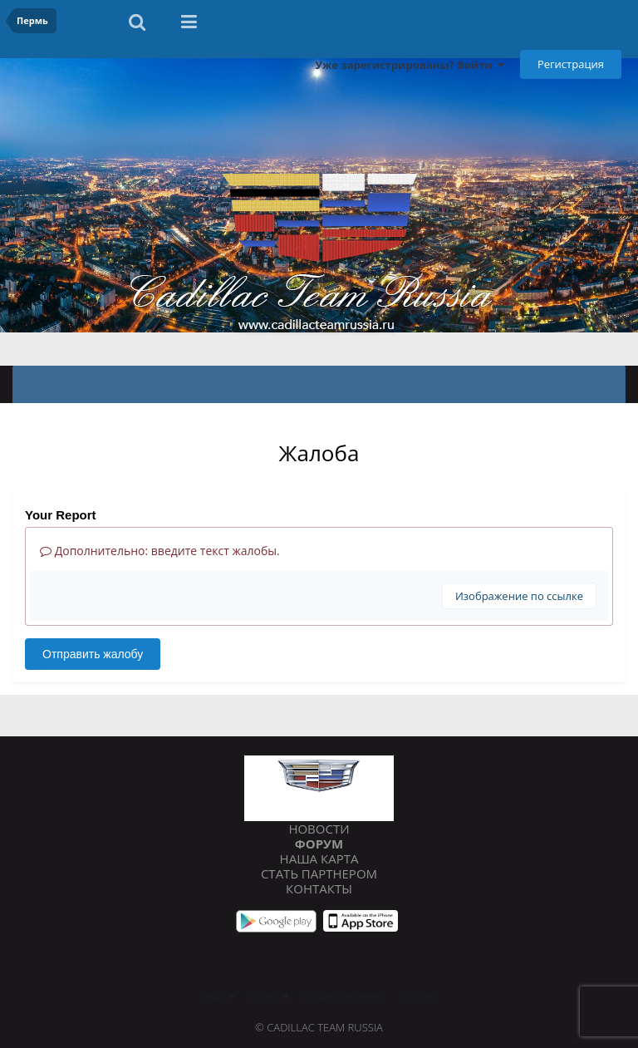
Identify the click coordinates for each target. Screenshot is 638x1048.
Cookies (418, 995)
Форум (319, 843)
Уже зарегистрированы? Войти (409, 64)
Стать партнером (319, 873)
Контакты (319, 888)
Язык (217, 995)
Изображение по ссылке (519, 595)
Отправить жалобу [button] (92, 654)
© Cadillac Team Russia (319, 1027)
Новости (318, 828)
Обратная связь (343, 995)
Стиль (268, 995)
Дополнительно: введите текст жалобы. (160, 550)
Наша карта (319, 858)
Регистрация (570, 64)
